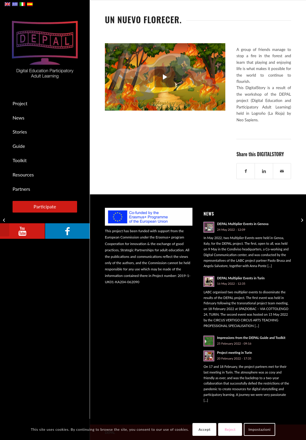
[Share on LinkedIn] (264, 171)
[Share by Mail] (282, 171)
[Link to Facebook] (67, 231)
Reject (230, 429)
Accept (204, 429)
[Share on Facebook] (246, 171)
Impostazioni (259, 429)
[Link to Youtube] (22, 231)
